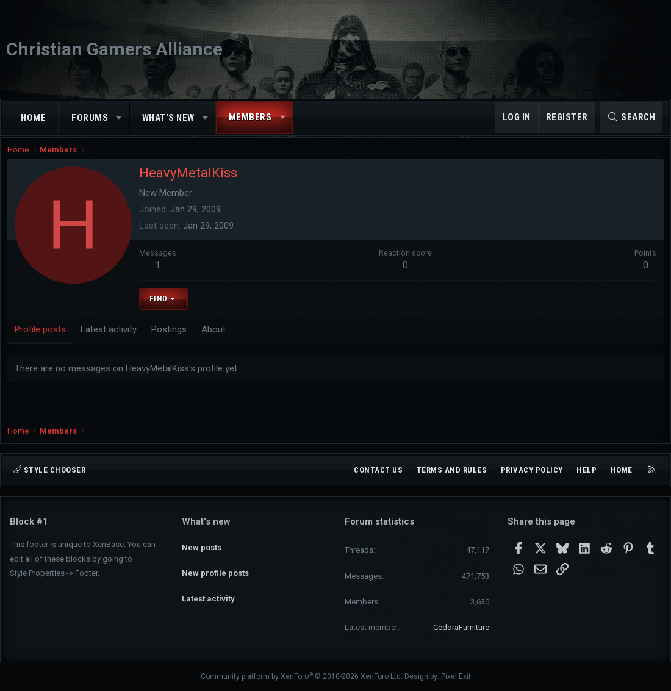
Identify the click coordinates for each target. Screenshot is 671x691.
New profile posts (215, 565)
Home (33, 117)
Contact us (378, 469)
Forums (89, 117)
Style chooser (49, 469)
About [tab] (216, 339)
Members (250, 117)
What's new (168, 117)
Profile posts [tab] (42, 339)
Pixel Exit (456, 676)
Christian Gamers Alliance (114, 49)
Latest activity (208, 587)
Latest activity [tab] (111, 339)
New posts (201, 543)
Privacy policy (532, 469)
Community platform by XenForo (302, 676)
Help (586, 469)
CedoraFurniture (461, 627)
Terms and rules (452, 469)
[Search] (631, 117)
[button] (119, 118)
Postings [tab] (171, 339)
